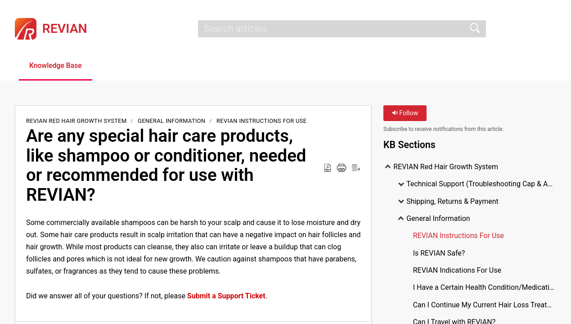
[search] (342, 28)
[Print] (341, 168)
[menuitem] (550, 29)
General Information (172, 121)
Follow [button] (405, 113)
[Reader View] (355, 168)
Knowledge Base (57, 65)
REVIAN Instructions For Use (261, 121)
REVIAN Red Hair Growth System (77, 121)
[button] (118, 66)
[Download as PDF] (328, 168)
